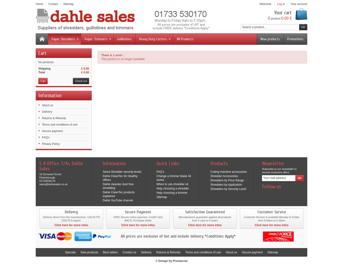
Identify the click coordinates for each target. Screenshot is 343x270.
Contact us (129, 252)
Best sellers (110, 252)
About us (47, 105)
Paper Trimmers (98, 39)
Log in (281, 4)
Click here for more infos (71, 225)
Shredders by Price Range (227, 180)
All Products (185, 39)
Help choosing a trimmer (171, 192)
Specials (70, 252)
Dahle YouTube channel (118, 200)
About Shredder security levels (122, 171)
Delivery (47, 111)
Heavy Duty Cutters (155, 39)
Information (50, 95)
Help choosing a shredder (172, 188)
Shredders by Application (226, 184)
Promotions (295, 39)
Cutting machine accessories (228, 171)
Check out (81, 81)
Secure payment (52, 131)
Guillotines (124, 39)
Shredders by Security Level (228, 189)
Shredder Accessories (224, 176)
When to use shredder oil (172, 184)
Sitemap (161, 197)
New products (270, 39)
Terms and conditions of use (59, 124)
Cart (42, 53)
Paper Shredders (65, 39)
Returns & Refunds (54, 118)
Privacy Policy (51, 144)
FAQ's (46, 137)
